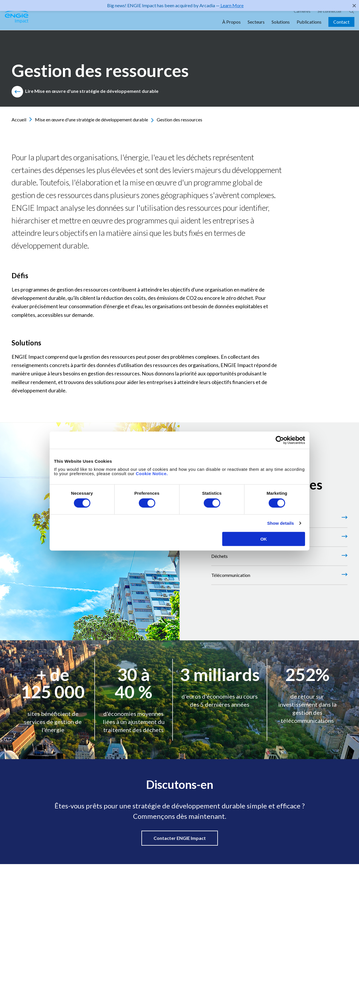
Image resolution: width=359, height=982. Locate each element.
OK (263, 538)
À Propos (231, 29)
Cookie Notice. (152, 473)
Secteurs (256, 29)
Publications (309, 29)
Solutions (281, 29)
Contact (341, 29)
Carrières (302, 18)
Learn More (232, 5)
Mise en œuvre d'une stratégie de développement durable (94, 119)
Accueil (22, 119)
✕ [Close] (354, 5)
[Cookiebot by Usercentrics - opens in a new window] (280, 440)
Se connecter (329, 18)
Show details (280, 523)
